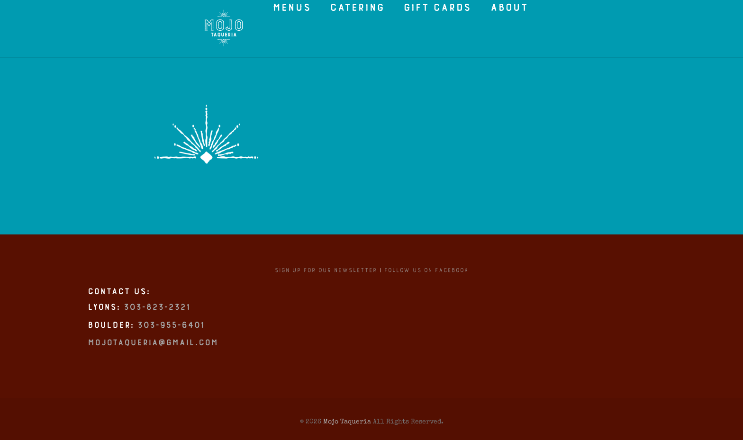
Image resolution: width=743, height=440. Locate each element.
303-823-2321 (156, 314)
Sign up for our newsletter (325, 275)
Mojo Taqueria (347, 421)
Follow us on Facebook (426, 275)
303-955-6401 (170, 332)
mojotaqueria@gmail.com (152, 349)
